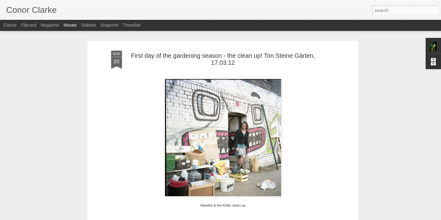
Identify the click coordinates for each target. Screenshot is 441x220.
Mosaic (70, 25)
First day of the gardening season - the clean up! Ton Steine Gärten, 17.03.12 (223, 59)
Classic (10, 25)
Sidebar (88, 25)
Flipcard (28, 25)
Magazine (50, 25)
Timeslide (132, 25)
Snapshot (109, 25)
